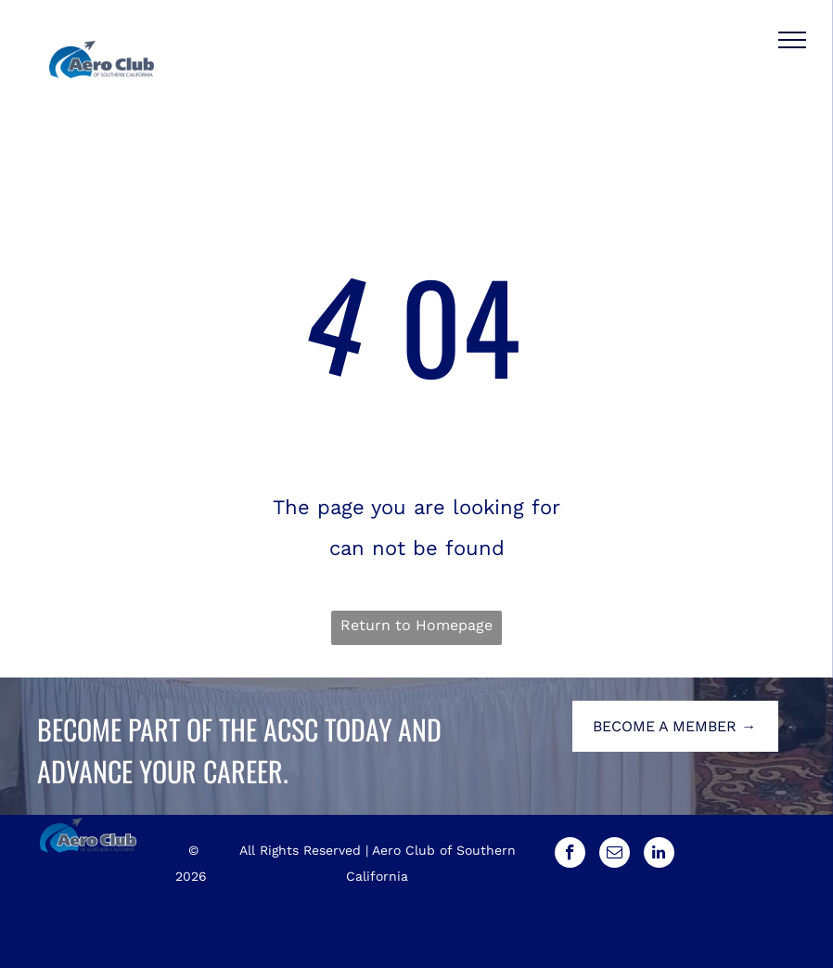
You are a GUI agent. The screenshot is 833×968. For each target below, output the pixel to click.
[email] (614, 854)
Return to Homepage (416, 625)
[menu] (792, 40)
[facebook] (570, 854)
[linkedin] (659, 854)
